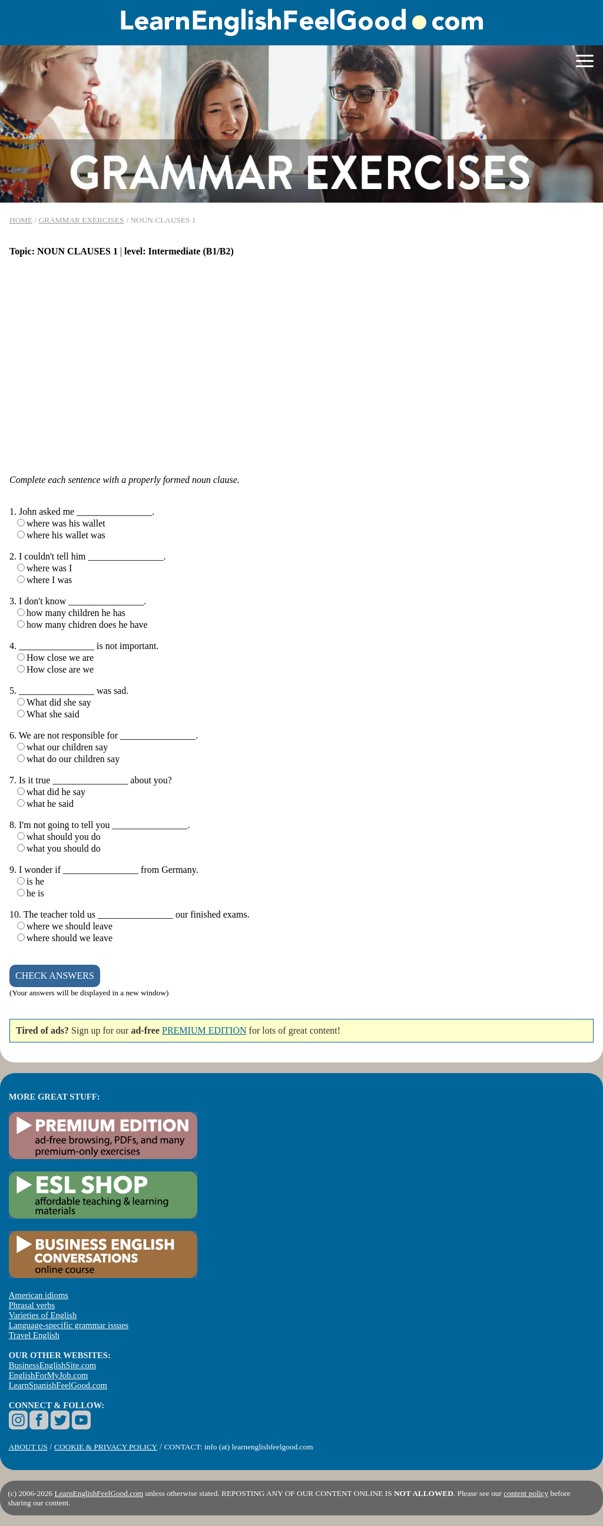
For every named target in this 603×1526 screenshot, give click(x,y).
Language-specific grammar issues (68, 1325)
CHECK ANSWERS (54, 976)
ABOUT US (28, 1446)
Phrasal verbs (32, 1305)
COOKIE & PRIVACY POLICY (105, 1446)
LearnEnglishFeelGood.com (99, 1493)
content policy (525, 1493)
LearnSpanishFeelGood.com (58, 1385)
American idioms (38, 1295)
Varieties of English (43, 1315)
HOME (20, 220)
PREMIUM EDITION (204, 1030)
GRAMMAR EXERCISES (81, 220)
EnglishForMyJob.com (48, 1375)
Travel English (34, 1335)
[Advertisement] (301, 360)
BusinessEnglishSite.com (53, 1365)
